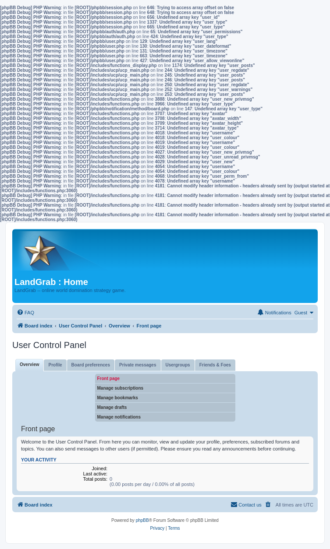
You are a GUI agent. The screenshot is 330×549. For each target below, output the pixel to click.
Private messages (137, 364)
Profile (55, 364)
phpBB (142, 520)
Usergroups (178, 364)
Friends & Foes (215, 364)
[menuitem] (25, 312)
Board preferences (90, 364)
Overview (29, 364)
